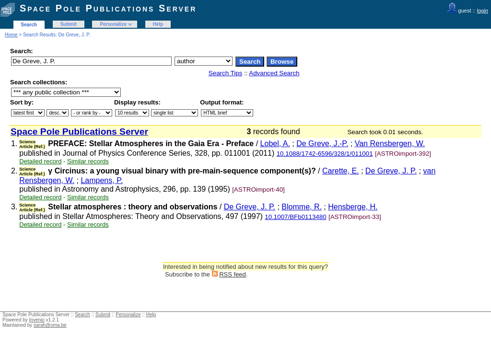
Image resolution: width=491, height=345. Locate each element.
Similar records (88, 161)
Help (158, 24)
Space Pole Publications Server (108, 8)
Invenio (37, 319)
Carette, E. (340, 171)
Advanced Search (274, 73)
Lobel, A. (275, 143)
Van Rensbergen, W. (390, 143)
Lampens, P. (102, 180)
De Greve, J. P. (391, 171)
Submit (68, 24)
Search (29, 24)
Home (11, 34)
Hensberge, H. (352, 207)
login (482, 10)
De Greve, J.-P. (322, 143)
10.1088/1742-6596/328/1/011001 (325, 153)
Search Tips (225, 73)
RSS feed (232, 274)
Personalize (113, 24)
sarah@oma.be (50, 325)
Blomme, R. (301, 207)
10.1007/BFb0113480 (295, 216)
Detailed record (40, 161)
